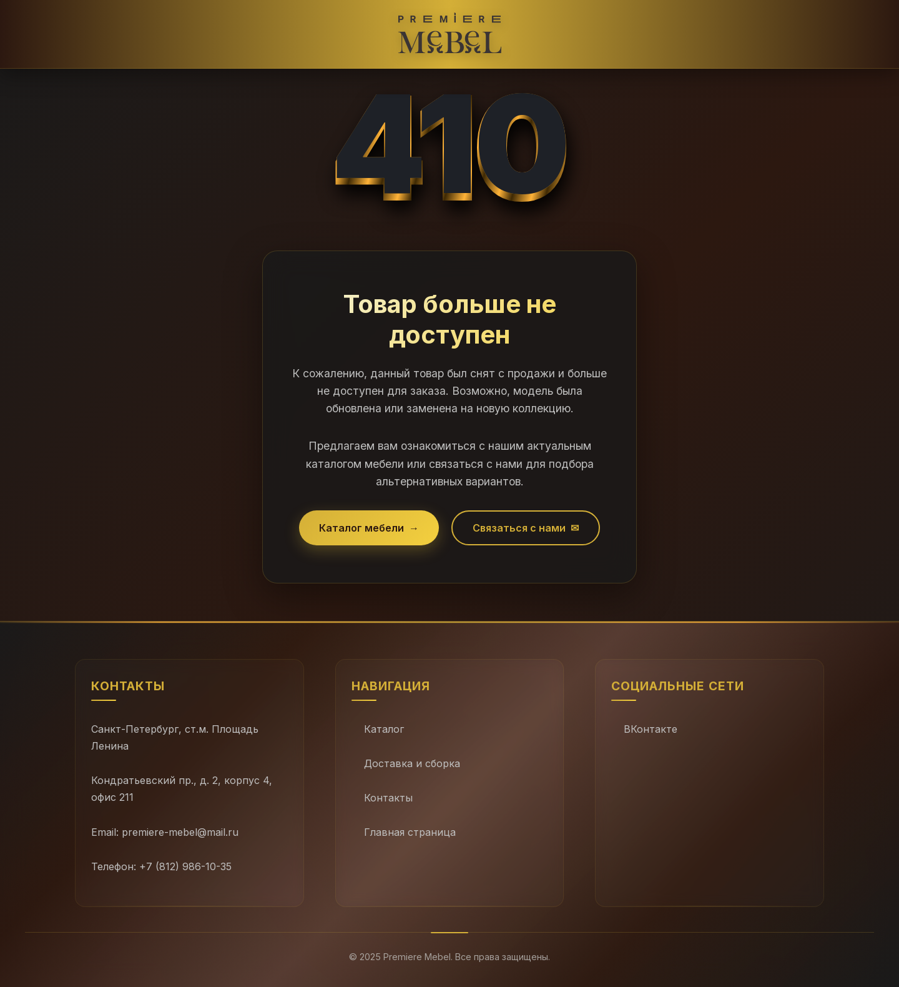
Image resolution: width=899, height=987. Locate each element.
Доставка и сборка (412, 763)
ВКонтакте (650, 729)
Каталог (384, 729)
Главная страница (410, 832)
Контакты (388, 797)
